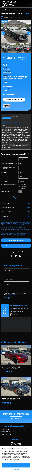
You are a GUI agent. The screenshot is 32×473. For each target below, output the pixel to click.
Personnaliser (16, 469)
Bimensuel (22, 186)
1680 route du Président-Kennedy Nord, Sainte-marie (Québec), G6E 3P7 (15, 430)
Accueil (3, 10)
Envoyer (7, 298)
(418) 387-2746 (14, 315)
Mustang (18, 10)
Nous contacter (16, 418)
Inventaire (8, 10)
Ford (13, 10)
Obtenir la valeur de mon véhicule (16, 246)
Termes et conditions (11, 461)
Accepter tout (16, 465)
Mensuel (22, 188)
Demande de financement (16, 240)
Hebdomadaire (23, 184)
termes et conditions (11, 294)
